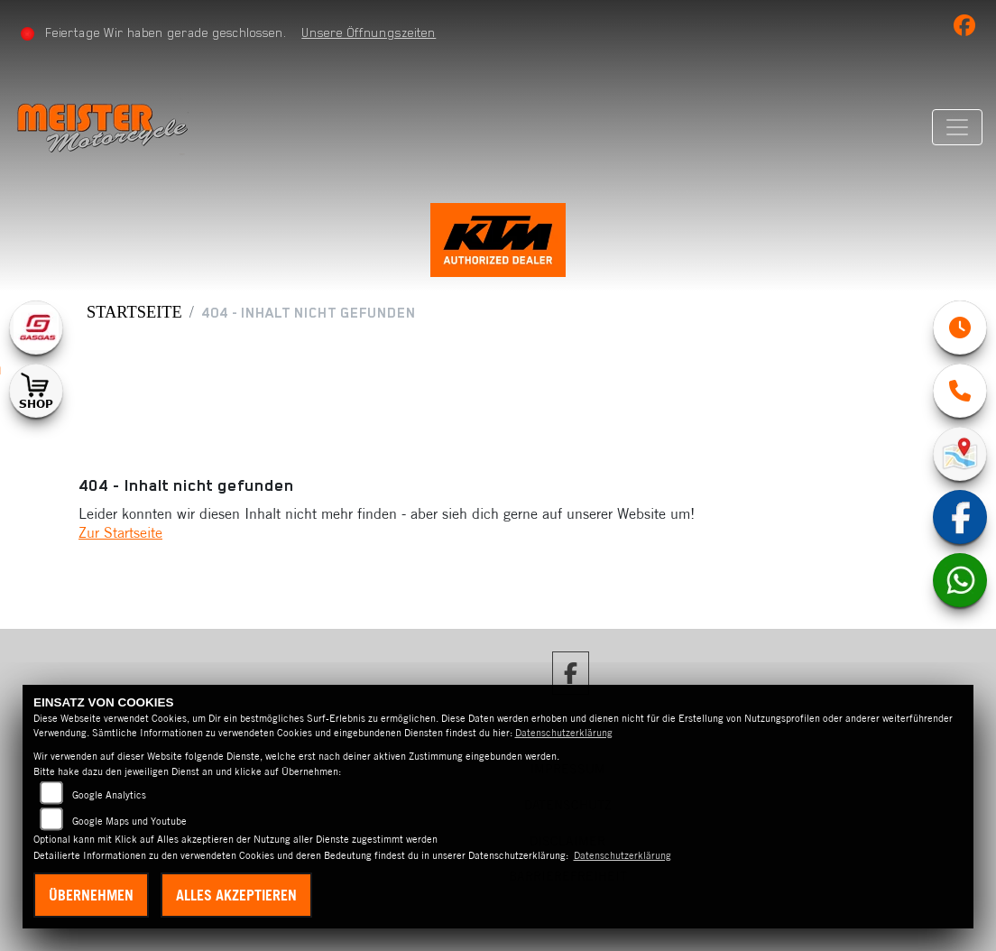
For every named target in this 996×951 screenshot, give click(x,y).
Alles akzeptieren (236, 895)
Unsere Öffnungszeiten (368, 32)
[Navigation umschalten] (957, 127)
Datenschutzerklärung (564, 732)
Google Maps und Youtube (129, 821)
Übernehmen (91, 895)
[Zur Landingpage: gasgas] (36, 327)
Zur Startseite (120, 532)
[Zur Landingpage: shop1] (36, 391)
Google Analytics (109, 795)
